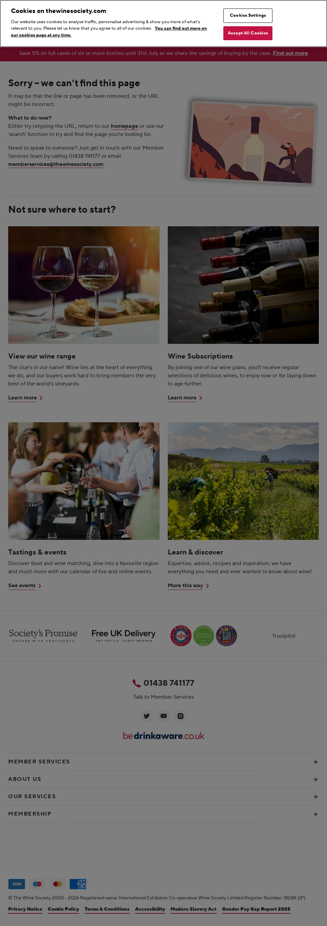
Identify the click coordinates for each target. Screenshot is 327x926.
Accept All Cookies (248, 33)
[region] (163, 23)
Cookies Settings (248, 15)
